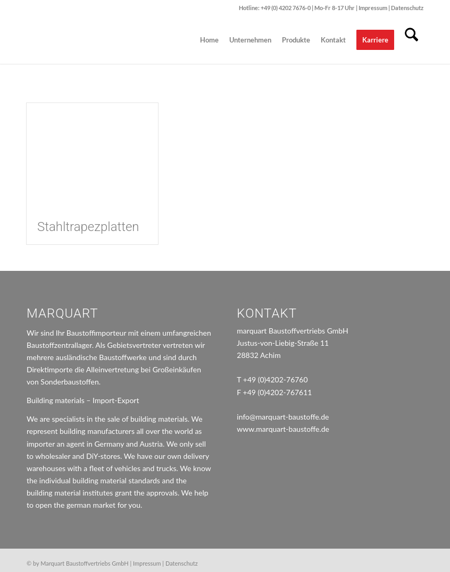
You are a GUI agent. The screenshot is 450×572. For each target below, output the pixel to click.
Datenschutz (407, 7)
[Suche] (411, 40)
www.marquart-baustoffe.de (283, 428)
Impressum (373, 7)
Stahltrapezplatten (88, 226)
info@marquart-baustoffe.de (283, 416)
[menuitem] (209, 40)
